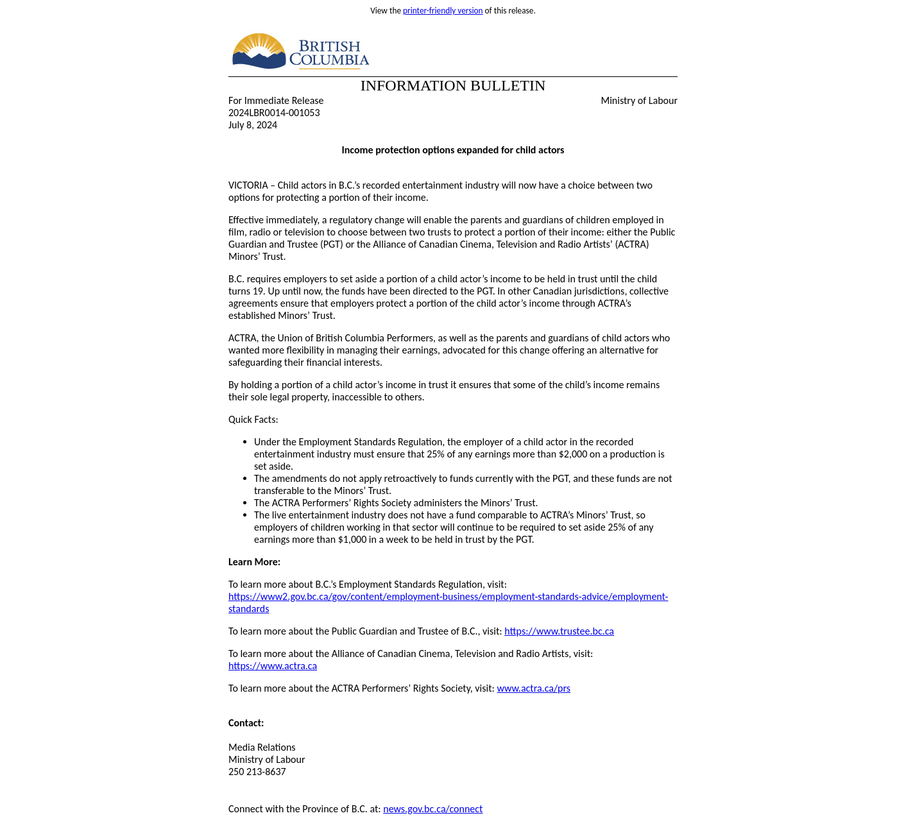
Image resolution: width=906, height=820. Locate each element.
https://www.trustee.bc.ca (559, 631)
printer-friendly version (443, 10)
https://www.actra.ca (272, 666)
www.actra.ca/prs (533, 688)
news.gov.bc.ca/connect (433, 809)
